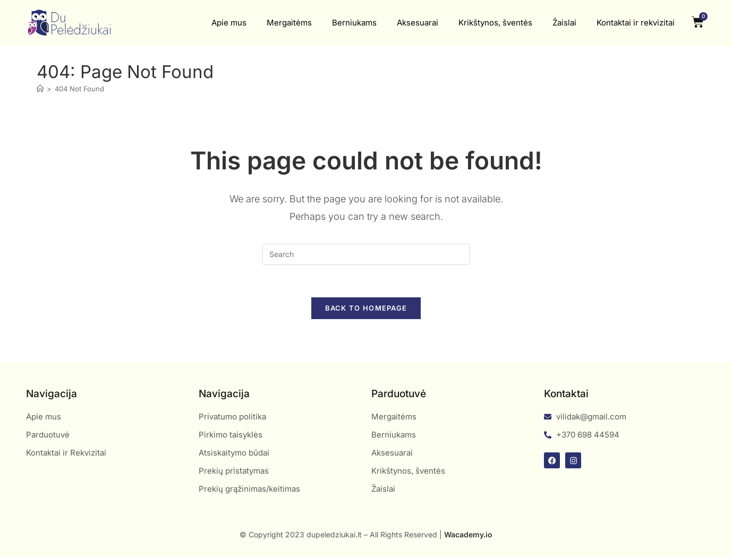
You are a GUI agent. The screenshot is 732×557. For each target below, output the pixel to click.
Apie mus (228, 23)
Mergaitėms (289, 23)
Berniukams (354, 23)
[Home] (40, 88)
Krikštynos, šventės (495, 23)
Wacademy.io (468, 534)
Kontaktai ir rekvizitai (636, 23)
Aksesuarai (417, 23)
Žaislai (564, 23)
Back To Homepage (366, 308)
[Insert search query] (366, 254)
